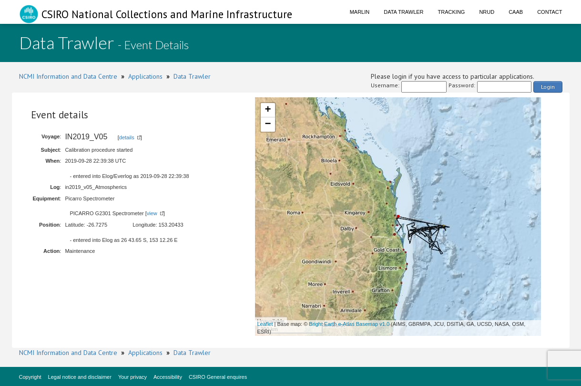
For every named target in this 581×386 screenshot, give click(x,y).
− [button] (268, 124)
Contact (549, 12)
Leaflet (265, 324)
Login (548, 86)
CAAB (516, 12)
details (126, 137)
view (152, 213)
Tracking (451, 12)
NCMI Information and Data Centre (68, 76)
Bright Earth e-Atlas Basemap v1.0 (349, 324)
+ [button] (268, 110)
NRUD (486, 12)
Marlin (360, 12)
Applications (145, 76)
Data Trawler (403, 12)
